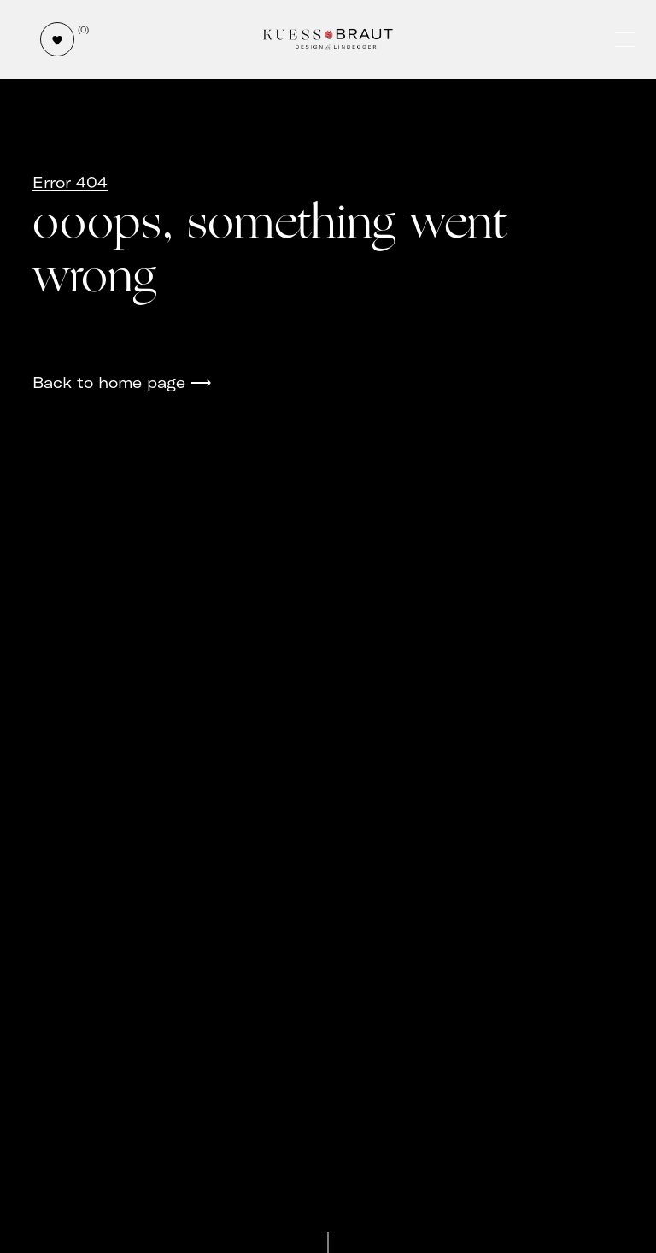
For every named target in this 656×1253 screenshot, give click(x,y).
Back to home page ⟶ (121, 382)
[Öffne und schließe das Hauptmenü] (627, 39)
